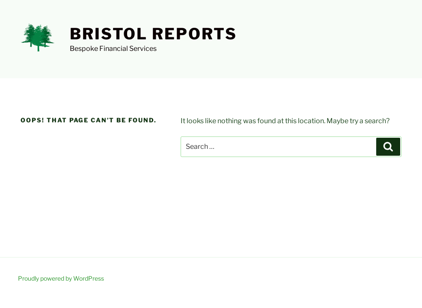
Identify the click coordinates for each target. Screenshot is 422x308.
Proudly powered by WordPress (61, 278)
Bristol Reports (153, 33)
